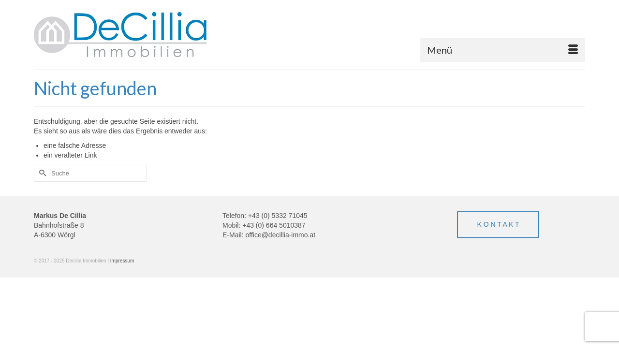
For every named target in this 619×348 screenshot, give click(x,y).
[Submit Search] (41, 173)
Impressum (122, 260)
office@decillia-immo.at (280, 235)
